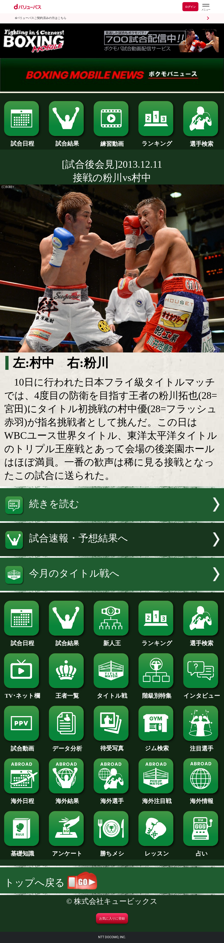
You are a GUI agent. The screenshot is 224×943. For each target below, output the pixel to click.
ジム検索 (157, 745)
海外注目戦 (157, 798)
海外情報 (201, 798)
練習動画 (112, 141)
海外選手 (112, 798)
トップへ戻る (50, 882)
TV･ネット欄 (22, 693)
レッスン (157, 851)
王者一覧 (67, 693)
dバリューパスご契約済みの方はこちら (40, 18)
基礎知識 (22, 851)
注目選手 (201, 746)
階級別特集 (157, 693)
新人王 (112, 640)
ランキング (157, 141)
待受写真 (112, 745)
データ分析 (67, 746)
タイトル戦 (112, 693)
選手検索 (201, 141)
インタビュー (201, 693)
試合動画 (22, 746)
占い (201, 851)
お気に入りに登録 (112, 918)
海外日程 (22, 798)
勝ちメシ (112, 851)
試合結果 (67, 141)
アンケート (67, 851)
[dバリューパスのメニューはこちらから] (205, 7)
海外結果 (67, 798)
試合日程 (22, 141)
